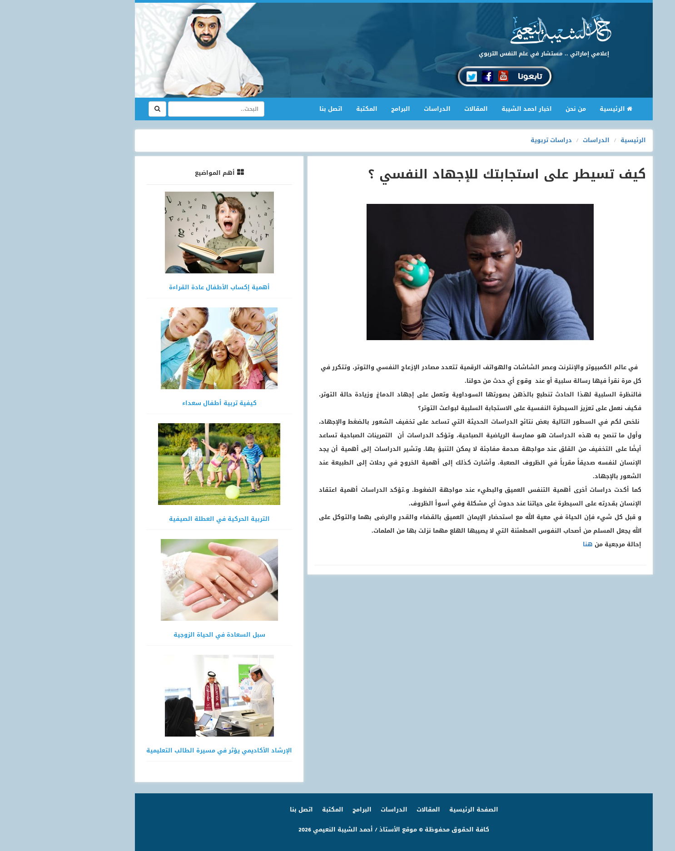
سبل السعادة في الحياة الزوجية (163, 634)
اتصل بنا (274, 108)
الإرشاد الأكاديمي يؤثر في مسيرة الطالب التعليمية (163, 750)
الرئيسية (556, 108)
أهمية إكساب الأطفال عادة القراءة (163, 287)
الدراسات (380, 108)
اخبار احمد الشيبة (470, 108)
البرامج (344, 108)
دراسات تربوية (495, 140)
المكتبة (310, 108)
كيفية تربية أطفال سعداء (163, 403)
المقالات (420, 108)
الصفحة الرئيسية (417, 809)
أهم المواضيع (159, 172)
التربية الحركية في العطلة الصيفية (163, 518)
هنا (531, 544)
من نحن (519, 108)
